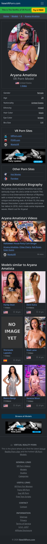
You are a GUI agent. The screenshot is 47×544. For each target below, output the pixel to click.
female (40, 93)
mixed (41, 107)
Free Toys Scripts (23, 496)
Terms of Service (23, 523)
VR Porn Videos (23, 466)
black (41, 112)
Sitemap (23, 517)
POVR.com (15, 140)
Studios (23, 473)
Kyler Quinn (8, 250)
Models (23, 469)
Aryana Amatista (10, 247)
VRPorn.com (16, 136)
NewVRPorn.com (10, 3)
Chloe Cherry (25, 247)
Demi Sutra (32, 304)
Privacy (23, 520)
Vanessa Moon (33, 398)
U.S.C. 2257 (23, 527)
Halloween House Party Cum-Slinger (20, 243)
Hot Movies (16, 174)
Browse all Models (23, 416)
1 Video (23, 86)
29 (42, 98)
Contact (23, 506)
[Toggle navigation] (42, 3)
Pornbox (14, 178)
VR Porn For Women (23, 486)
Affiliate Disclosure (23, 530)
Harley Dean (9, 304)
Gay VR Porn (23, 493)
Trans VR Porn (23, 489)
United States (37, 102)
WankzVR (15, 144)
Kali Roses (36, 247)
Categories (23, 476)
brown (41, 117)
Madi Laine (32, 350)
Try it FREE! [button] (38, 10)
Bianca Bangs (9, 398)
